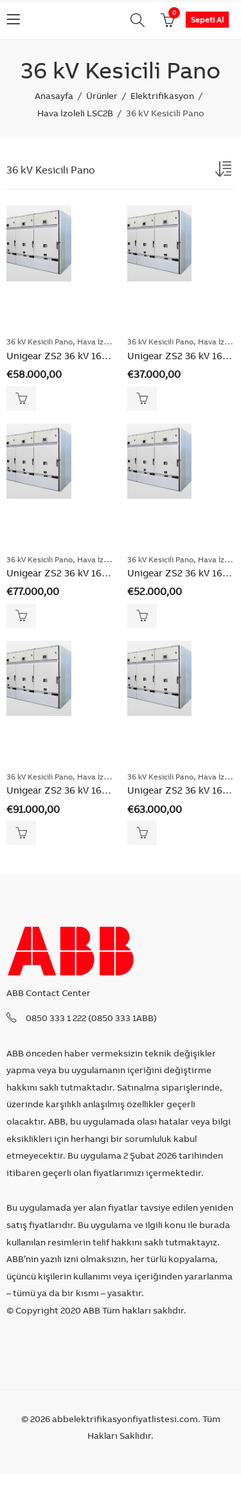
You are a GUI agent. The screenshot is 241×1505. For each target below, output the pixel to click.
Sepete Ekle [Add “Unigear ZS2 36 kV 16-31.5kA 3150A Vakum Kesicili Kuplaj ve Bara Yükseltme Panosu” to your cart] (21, 833)
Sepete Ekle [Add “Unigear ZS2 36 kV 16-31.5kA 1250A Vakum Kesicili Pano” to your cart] (142, 398)
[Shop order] (225, 171)
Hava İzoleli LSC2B (75, 113)
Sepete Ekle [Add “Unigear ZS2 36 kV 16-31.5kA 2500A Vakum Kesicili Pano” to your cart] (142, 615)
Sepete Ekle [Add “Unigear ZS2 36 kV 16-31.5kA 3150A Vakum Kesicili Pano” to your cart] (142, 833)
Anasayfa (54, 96)
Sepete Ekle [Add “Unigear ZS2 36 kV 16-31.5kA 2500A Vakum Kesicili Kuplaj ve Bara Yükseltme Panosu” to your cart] (21, 615)
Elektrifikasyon (162, 96)
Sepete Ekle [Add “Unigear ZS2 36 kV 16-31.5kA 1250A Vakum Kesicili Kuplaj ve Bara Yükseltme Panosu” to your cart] (21, 398)
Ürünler (102, 96)
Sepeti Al (207, 19)
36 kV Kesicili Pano (39, 341)
